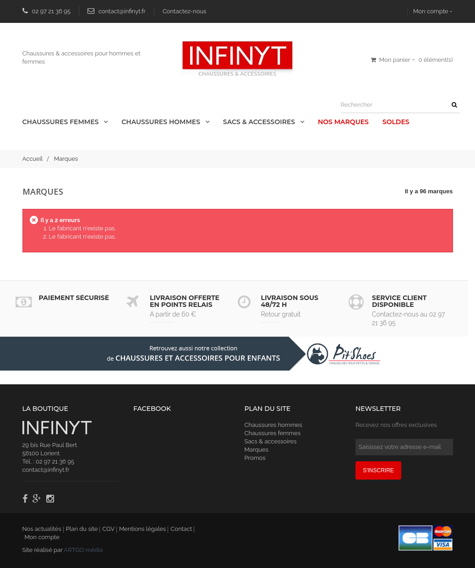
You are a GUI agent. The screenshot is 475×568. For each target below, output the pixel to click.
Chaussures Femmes (61, 122)
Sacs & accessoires (260, 122)
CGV (108, 528)
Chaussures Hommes (161, 122)
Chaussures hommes (273, 424)
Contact (181, 528)
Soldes (395, 122)
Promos (255, 457)
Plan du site (82, 528)
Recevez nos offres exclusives (396, 424)
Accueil (32, 158)
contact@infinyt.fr (122, 11)
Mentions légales (142, 528)
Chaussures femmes (273, 433)
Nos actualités (41, 528)
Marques (256, 449)
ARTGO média (83, 549)
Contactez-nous (185, 11)
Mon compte (430, 11)
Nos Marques (343, 122)
